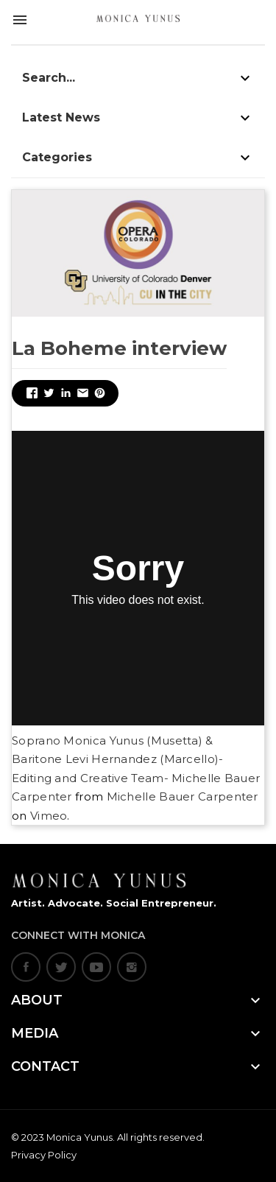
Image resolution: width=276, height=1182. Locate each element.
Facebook (25, 967)
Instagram (131, 967)
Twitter (61, 967)
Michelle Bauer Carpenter (182, 796)
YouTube (96, 967)
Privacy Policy (44, 1155)
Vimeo (49, 816)
